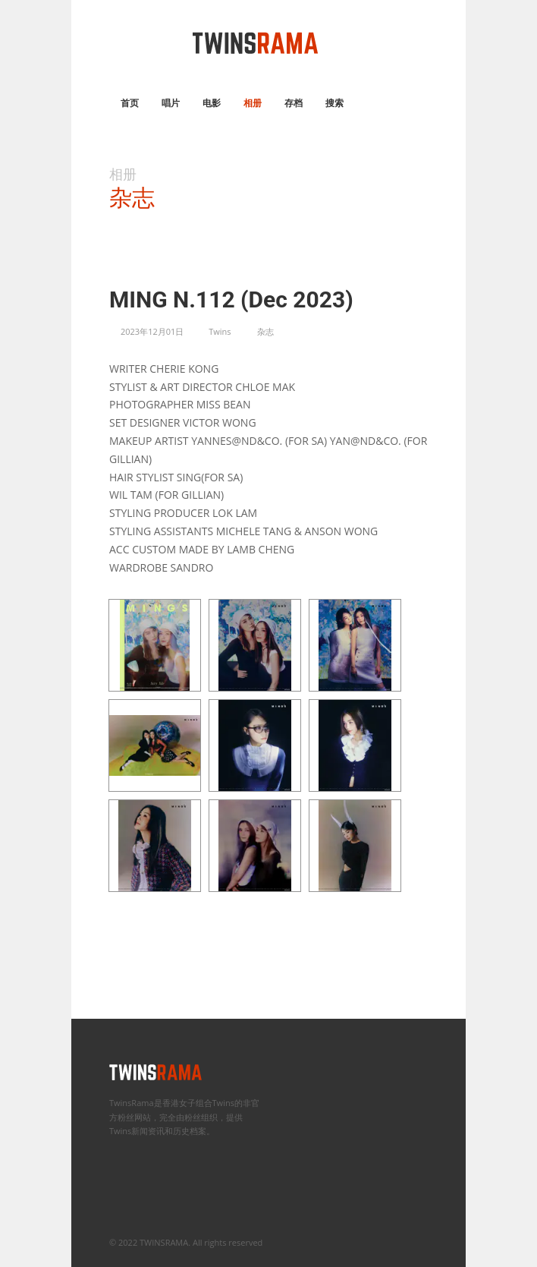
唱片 (171, 102)
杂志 (265, 331)
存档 (293, 102)
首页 (130, 102)
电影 (212, 102)
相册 (252, 102)
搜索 (334, 102)
